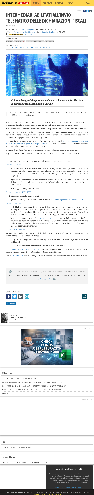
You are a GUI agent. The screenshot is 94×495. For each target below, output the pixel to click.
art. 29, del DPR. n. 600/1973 (48, 218)
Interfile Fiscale (48, 32)
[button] (23, 41)
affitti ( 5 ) (46, 462)
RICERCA (36, 3)
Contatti (70, 3)
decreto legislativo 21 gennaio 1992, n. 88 (69, 200)
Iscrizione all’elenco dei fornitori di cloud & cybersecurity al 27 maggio (33, 382)
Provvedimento (17, 256)
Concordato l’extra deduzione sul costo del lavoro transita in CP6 (31, 390)
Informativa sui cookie (74, 488)
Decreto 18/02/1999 (13, 165)
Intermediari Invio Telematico (34, 41)
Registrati (47, 3)
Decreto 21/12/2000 (13, 203)
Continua (59, 488)
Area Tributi (9, 41)
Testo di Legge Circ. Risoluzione (25, 32)
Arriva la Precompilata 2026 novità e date (20, 379)
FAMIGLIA (6, 393)
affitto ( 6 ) (16, 462)
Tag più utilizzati (8, 457)
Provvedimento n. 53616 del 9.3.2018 (26, 249)
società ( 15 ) (7, 462)
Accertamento (18, 41)
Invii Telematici (50, 41)
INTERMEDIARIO (31, 34)
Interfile (59, 3)
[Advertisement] (47, 417)
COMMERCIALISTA (10, 447)
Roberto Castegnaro (26, 30)
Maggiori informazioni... (15, 319)
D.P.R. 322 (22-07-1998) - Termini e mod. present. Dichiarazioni (28, 47)
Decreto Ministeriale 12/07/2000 (18, 192)
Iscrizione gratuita (44, 279)
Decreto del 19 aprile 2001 (16, 230)
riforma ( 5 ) (38, 462)
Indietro (11, 303)
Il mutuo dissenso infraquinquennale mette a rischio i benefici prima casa (34, 386)
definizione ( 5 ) (27, 462)
